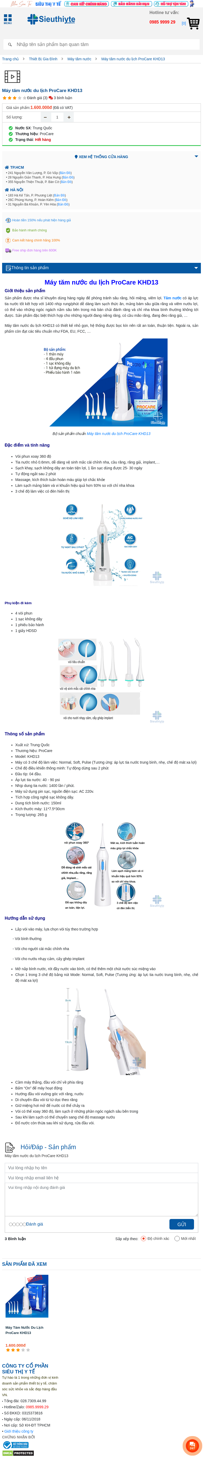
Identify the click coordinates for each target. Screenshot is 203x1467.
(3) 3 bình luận (57, 98)
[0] (191, 23)
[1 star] (4, 98)
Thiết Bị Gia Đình (43, 59)
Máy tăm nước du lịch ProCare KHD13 (133, 59)
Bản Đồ (65, 173)
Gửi (181, 1224)
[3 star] (14, 98)
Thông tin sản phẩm (27, 268)
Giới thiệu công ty (18, 1431)
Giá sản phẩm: (18, 108)
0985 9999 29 (162, 22)
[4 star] (19, 98)
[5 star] (24, 98)
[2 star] (9, 98)
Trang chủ (10, 59)
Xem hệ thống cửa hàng (101, 157)
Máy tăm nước (79, 59)
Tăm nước (173, 298)
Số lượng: (14, 117)
